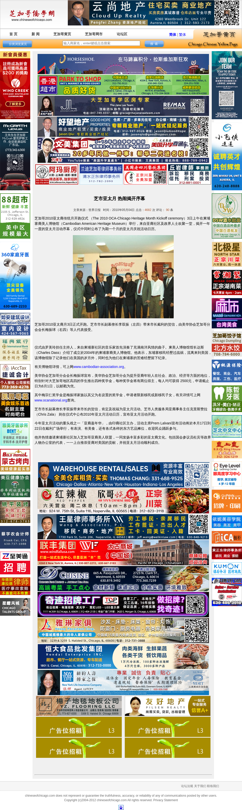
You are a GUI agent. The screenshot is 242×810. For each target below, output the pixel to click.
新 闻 (36, 34)
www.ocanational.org (51, 400)
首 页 (13, 34)
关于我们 (200, 786)
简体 (172, 35)
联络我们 (213, 786)
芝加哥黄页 (62, 34)
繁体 (182, 35)
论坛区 (122, 34)
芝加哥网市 (94, 34)
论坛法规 (187, 786)
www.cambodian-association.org (98, 367)
